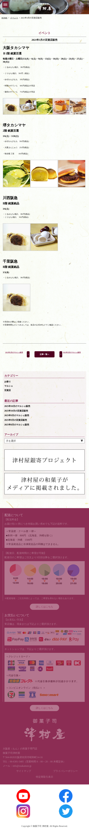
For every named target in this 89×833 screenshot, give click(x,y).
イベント (14, 18)
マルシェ (8, 386)
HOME (4, 18)
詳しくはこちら (44, 606)
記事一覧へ (44, 354)
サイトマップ (23, 771)
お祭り (7, 382)
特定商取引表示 (44, 777)
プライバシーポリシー (65, 771)
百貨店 (7, 390)
